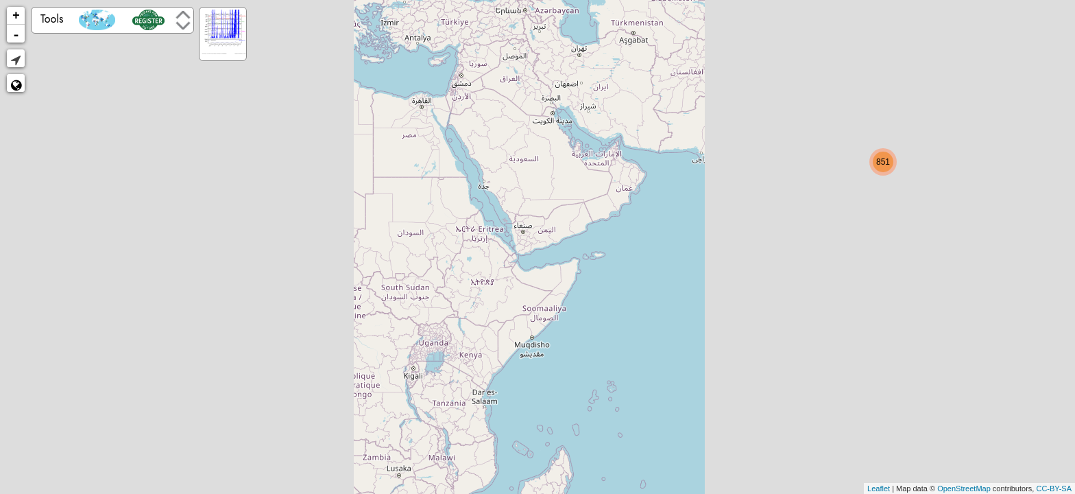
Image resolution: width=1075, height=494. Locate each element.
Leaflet (878, 488)
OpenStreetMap (964, 488)
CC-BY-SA (1054, 488)
